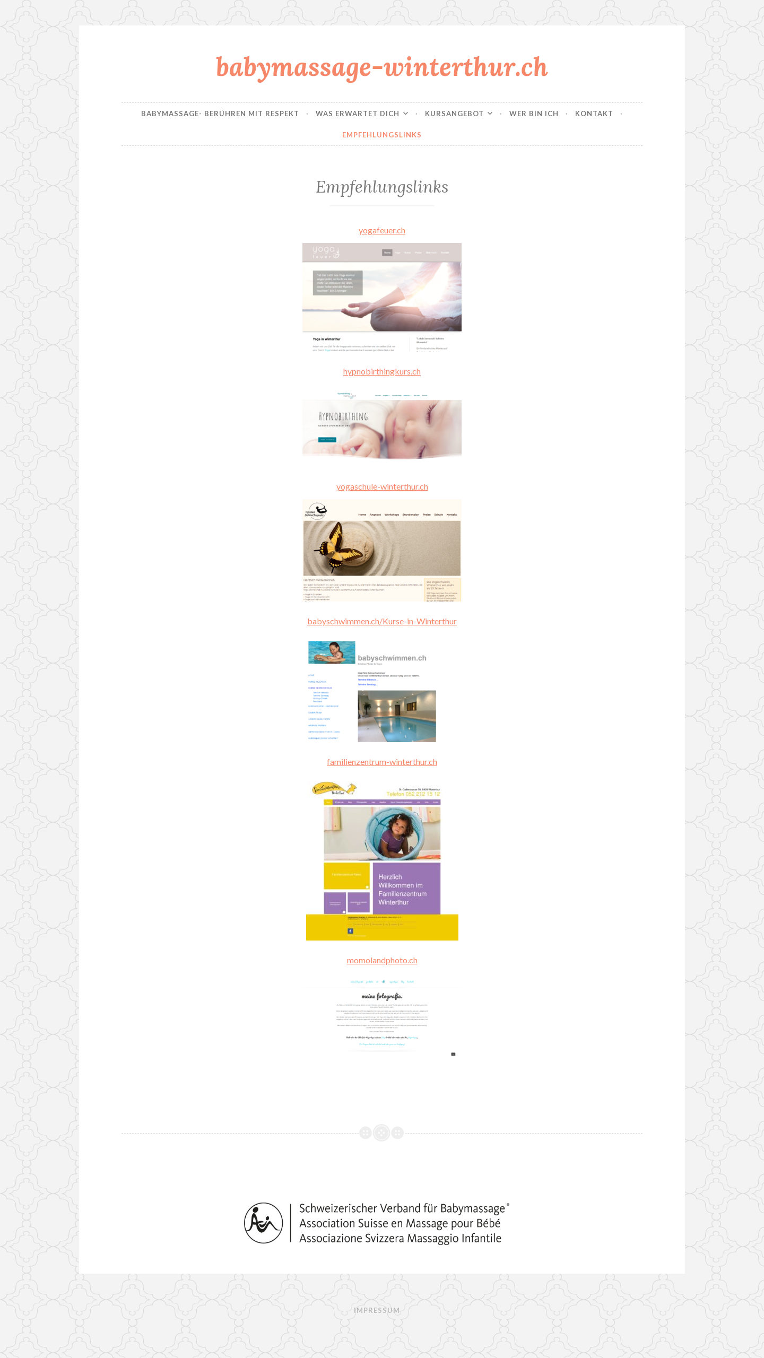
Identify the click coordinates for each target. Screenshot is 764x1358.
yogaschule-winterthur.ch (382, 486)
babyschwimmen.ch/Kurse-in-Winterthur (382, 621)
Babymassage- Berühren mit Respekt (220, 113)
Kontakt (594, 113)
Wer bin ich (534, 113)
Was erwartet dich (358, 113)
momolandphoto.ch (382, 960)
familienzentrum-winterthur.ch (382, 761)
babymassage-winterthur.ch (382, 66)
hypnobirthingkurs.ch (382, 371)
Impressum (377, 1310)
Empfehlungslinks (382, 134)
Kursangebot (454, 113)
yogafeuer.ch (382, 230)
